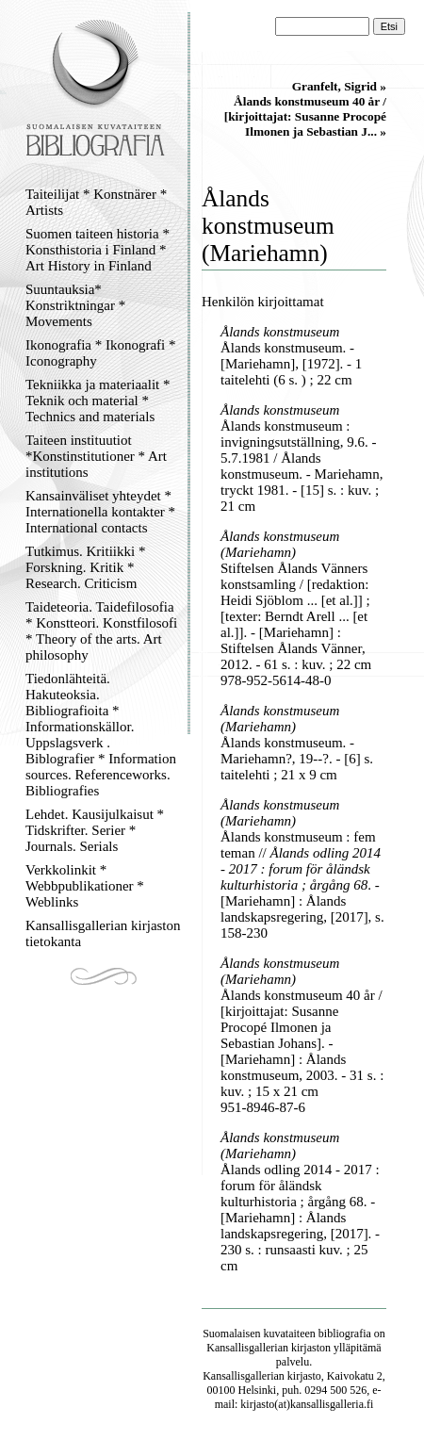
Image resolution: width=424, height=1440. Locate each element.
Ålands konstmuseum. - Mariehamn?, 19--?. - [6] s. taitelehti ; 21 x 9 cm (296, 758)
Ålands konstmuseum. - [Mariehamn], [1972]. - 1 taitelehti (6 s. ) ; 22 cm (291, 363)
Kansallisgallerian (247, 1347)
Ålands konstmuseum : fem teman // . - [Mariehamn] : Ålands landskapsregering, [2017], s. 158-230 (302, 885)
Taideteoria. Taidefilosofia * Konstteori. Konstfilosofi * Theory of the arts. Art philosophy (101, 631)
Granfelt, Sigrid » (339, 86)
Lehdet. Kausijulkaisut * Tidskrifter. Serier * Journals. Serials (94, 830)
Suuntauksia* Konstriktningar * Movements (75, 305)
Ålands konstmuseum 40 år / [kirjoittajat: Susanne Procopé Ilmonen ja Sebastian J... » (305, 116)
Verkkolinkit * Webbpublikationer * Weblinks (84, 885)
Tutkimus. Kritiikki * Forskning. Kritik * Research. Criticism (85, 567)
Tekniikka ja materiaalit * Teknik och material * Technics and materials (97, 400)
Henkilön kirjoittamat (263, 301)
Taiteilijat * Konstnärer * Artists (96, 202)
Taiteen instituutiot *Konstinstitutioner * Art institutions (96, 456)
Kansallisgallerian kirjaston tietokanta (103, 933)
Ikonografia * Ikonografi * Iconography (100, 352)
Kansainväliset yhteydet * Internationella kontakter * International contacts (100, 511)
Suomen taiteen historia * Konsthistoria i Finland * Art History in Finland (97, 249)
